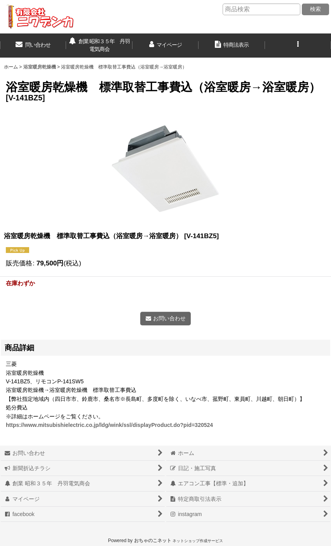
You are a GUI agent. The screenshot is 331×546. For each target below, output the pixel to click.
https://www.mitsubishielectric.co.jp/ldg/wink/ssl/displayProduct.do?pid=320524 (109, 425)
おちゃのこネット (152, 540)
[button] (298, 45)
